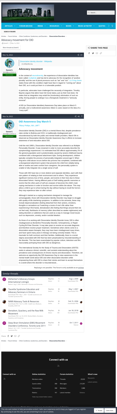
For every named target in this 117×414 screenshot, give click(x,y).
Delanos (82, 392)
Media (40, 26)
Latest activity (92, 382)
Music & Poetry (85, 26)
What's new (92, 374)
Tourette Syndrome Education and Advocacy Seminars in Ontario (23, 291)
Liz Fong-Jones (75, 80)
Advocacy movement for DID (17, 40)
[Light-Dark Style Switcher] (112, 26)
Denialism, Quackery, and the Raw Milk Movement (25, 312)
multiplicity (32, 78)
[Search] (101, 12)
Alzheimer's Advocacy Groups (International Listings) (21, 280)
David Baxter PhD (73, 281)
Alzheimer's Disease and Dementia (32, 284)
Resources (54, 26)
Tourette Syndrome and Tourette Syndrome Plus (24, 329)
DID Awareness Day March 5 (35, 121)
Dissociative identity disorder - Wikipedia (36, 61)
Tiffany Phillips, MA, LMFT (29, 126)
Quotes (102, 26)
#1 (82, 55)
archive (81, 267)
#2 (79, 116)
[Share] (78, 54)
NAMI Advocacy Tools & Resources (23, 301)
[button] (15, 26)
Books (68, 26)
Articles (8, 26)
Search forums (10, 31)
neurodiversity (37, 76)
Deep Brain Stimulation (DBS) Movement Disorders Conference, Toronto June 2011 (27, 324)
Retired (10, 284)
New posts (91, 378)
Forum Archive (26, 26)
